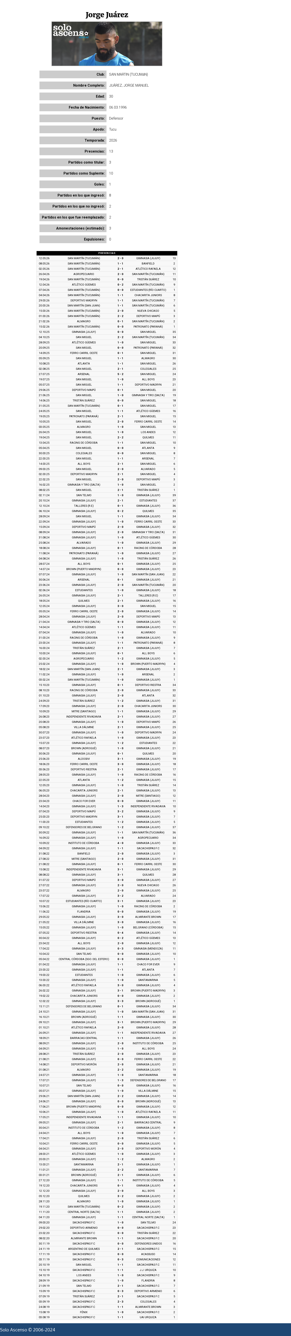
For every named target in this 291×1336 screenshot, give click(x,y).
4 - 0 (120, 843)
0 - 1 (120, 321)
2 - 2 (120, 316)
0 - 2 (120, 284)
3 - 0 (120, 606)
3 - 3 (120, 1001)
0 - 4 (120, 932)
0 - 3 (120, 948)
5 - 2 (120, 374)
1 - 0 (120, 342)
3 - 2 (120, 811)
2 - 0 (120, 258)
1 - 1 (120, 263)
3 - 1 (120, 758)
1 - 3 (120, 806)
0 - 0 (120, 279)
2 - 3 (120, 1301)
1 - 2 (120, 658)
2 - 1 (120, 268)
